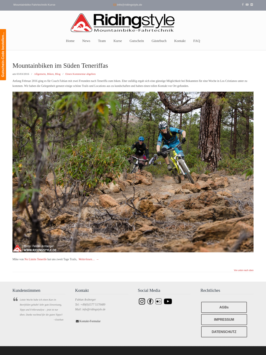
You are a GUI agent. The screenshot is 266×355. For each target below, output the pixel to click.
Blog (57, 73)
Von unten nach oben (244, 270)
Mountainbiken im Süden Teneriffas (60, 65)
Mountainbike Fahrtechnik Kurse (34, 4)
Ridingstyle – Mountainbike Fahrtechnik (133, 22)
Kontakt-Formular (88, 321)
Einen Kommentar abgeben (80, 73)
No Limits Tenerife (35, 259)
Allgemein (40, 73)
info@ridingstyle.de (129, 4)
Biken (50, 73)
